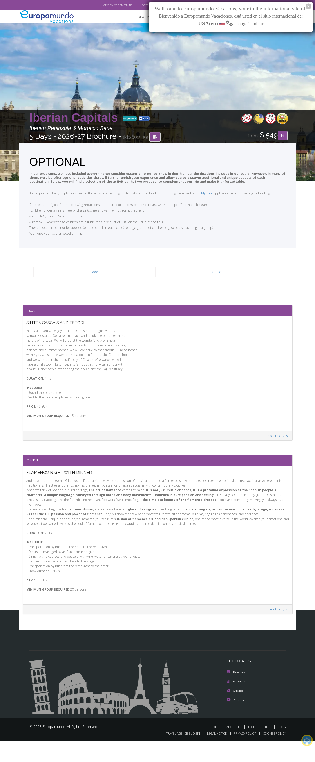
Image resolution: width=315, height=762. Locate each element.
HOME (216, 748)
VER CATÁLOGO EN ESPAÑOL (107, 5)
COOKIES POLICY (273, 754)
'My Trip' (198, 193)
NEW (136, 17)
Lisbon (94, 272)
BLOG (281, 748)
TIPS (268, 748)
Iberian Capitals (75, 118)
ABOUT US (234, 748)
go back (129, 119)
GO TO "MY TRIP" (143, 5)
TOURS (253, 748)
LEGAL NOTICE (213, 754)
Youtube (236, 721)
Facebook (236, 694)
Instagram (236, 703)
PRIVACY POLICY (242, 754)
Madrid (216, 272)
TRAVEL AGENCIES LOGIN (178, 754)
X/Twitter (236, 712)
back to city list (277, 448)
